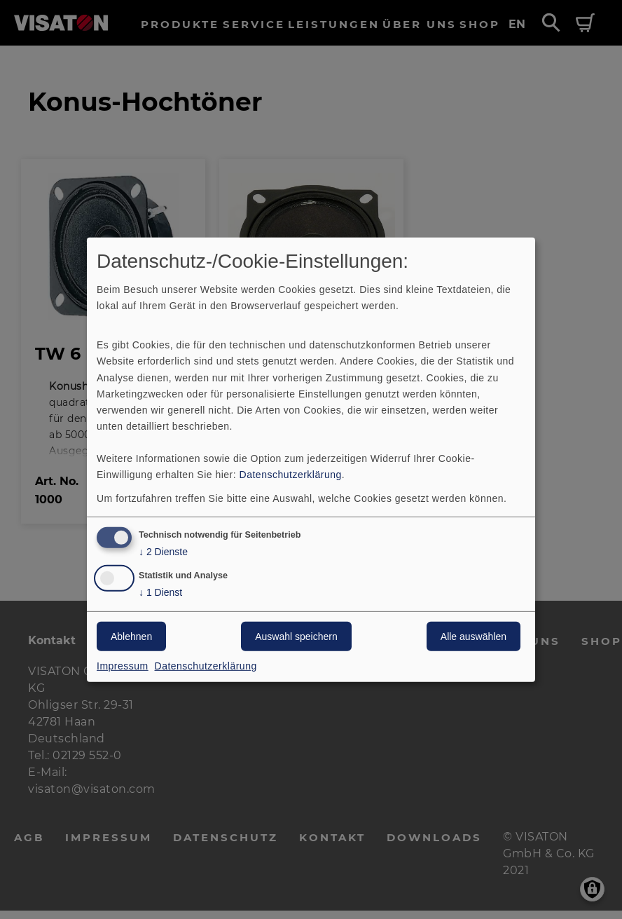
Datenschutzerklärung (291, 474)
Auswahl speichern (296, 636)
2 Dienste (163, 552)
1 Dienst (160, 593)
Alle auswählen (473, 636)
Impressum (122, 666)
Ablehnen (131, 636)
